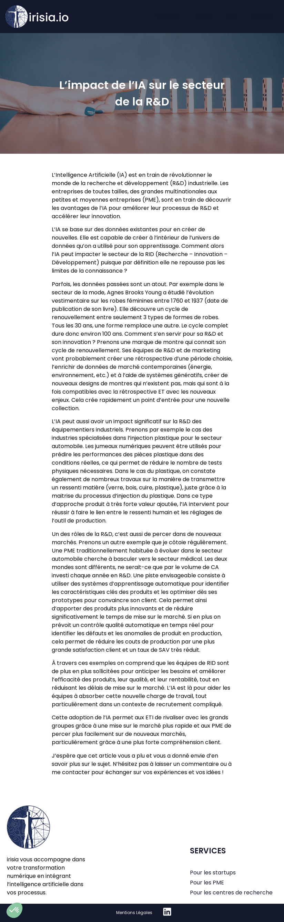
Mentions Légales (134, 912)
